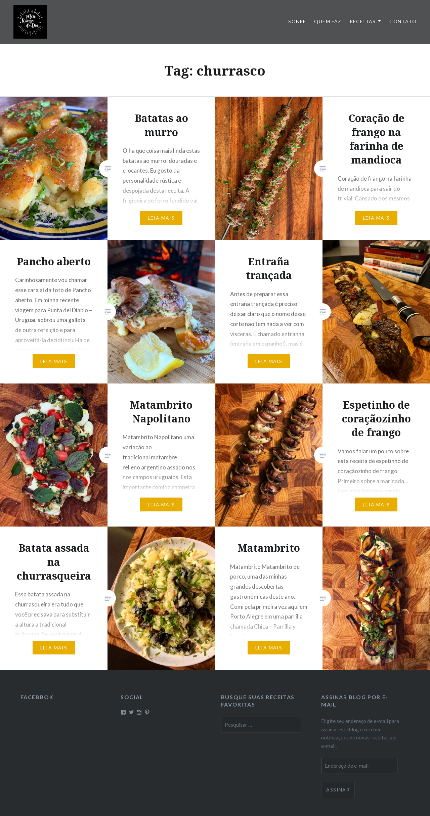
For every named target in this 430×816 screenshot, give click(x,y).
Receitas (363, 21)
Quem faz (327, 21)
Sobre (297, 21)
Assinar (338, 789)
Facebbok (37, 697)
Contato (403, 21)
